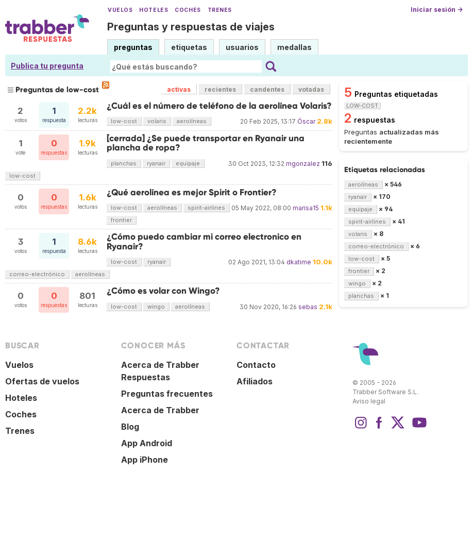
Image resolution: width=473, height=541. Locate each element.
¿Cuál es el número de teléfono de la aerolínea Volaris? (219, 105)
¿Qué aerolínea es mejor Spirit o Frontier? (192, 192)
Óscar (306, 121)
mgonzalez (303, 163)
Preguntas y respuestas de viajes (191, 27)
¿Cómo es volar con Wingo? (163, 290)
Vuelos (120, 10)
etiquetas (189, 47)
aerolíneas (192, 121)
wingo (156, 306)
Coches (187, 10)
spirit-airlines (206, 207)
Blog (130, 426)
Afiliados (254, 381)
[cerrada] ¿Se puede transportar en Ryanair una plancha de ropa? (206, 143)
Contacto (256, 365)
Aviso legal (368, 401)
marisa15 (306, 208)
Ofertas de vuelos (42, 381)
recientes (220, 89)
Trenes (220, 10)
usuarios (242, 47)
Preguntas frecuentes (167, 393)
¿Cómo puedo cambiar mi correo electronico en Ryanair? (204, 241)
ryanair (156, 163)
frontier (121, 220)
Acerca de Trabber (160, 410)
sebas (307, 307)
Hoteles (153, 10)
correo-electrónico (37, 274)
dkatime (298, 262)
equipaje (188, 163)
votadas (311, 89)
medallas (294, 47)
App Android (146, 443)
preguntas (133, 47)
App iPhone (144, 459)
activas (179, 89)
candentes (267, 89)
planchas (124, 163)
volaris (156, 121)
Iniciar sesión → (437, 9)
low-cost (124, 121)
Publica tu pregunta (47, 65)
